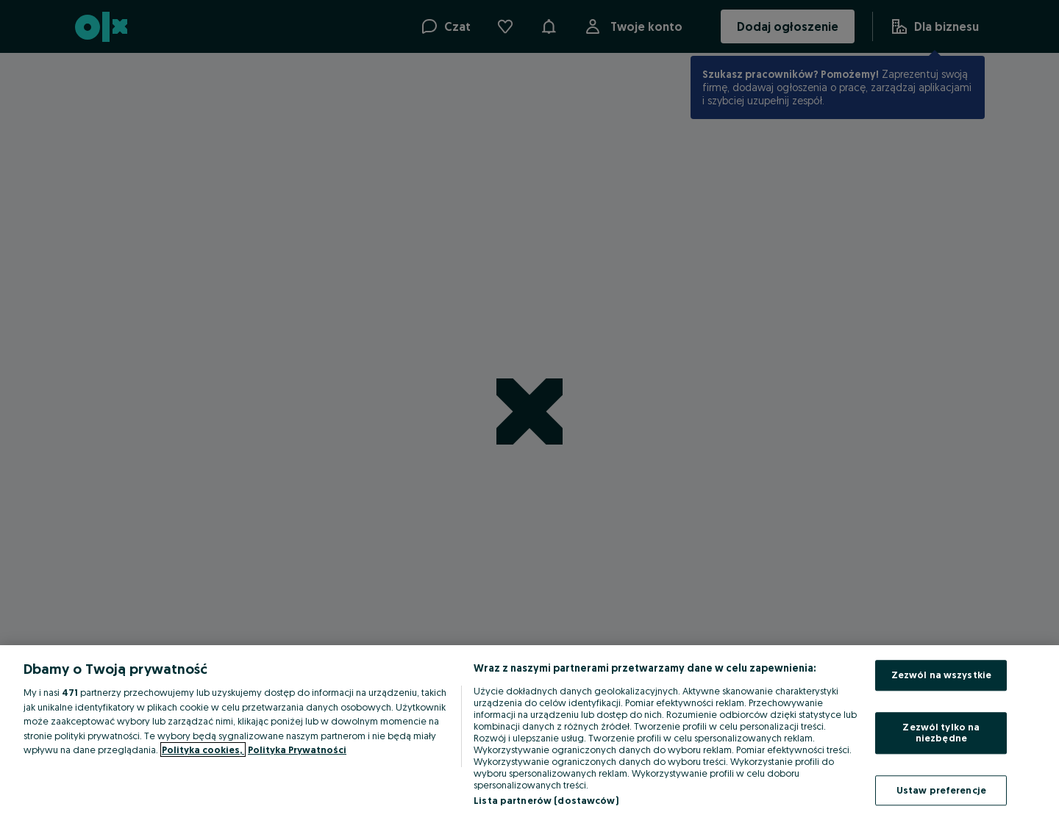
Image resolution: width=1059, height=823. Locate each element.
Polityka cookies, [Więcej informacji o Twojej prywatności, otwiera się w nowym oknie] (203, 749)
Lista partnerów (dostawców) (546, 800)
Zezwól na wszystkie (941, 674)
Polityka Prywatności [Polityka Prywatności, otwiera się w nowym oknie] (297, 749)
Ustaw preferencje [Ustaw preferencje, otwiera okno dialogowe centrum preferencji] (941, 790)
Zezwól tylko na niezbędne (941, 732)
